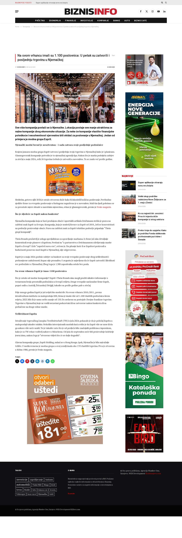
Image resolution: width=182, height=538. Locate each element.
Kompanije (103, 20)
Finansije (70, 20)
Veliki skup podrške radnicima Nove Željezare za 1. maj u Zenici (152, 199)
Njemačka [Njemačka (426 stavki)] (42, 494)
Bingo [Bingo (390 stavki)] (46, 485)
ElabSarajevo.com (153, 473)
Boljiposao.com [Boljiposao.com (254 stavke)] (42, 490)
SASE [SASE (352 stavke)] (51, 494)
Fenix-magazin (104, 207)
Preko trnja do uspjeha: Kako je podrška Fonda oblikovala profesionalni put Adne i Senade (152, 235)
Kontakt (71, 493)
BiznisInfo (21, 67)
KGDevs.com (75, 509)
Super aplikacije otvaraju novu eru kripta (52, 3)
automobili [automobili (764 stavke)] (23, 484)
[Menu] (16, 11)
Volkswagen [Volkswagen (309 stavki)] (20, 494)
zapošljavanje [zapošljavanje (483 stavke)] (36, 479)
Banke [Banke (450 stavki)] (27, 489)
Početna (40, 20)
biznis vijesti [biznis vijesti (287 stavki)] (32, 494)
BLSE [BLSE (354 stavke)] (53, 485)
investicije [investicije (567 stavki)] (21, 479)
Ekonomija (55, 20)
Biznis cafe (140, 20)
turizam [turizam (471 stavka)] (49, 479)
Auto (127, 20)
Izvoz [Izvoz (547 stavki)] (19, 489)
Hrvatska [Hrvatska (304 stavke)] (53, 490)
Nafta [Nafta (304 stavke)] (34, 490)
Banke (116, 20)
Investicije (86, 20)
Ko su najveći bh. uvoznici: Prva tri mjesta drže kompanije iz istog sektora (151, 216)
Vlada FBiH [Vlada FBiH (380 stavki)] (37, 485)
